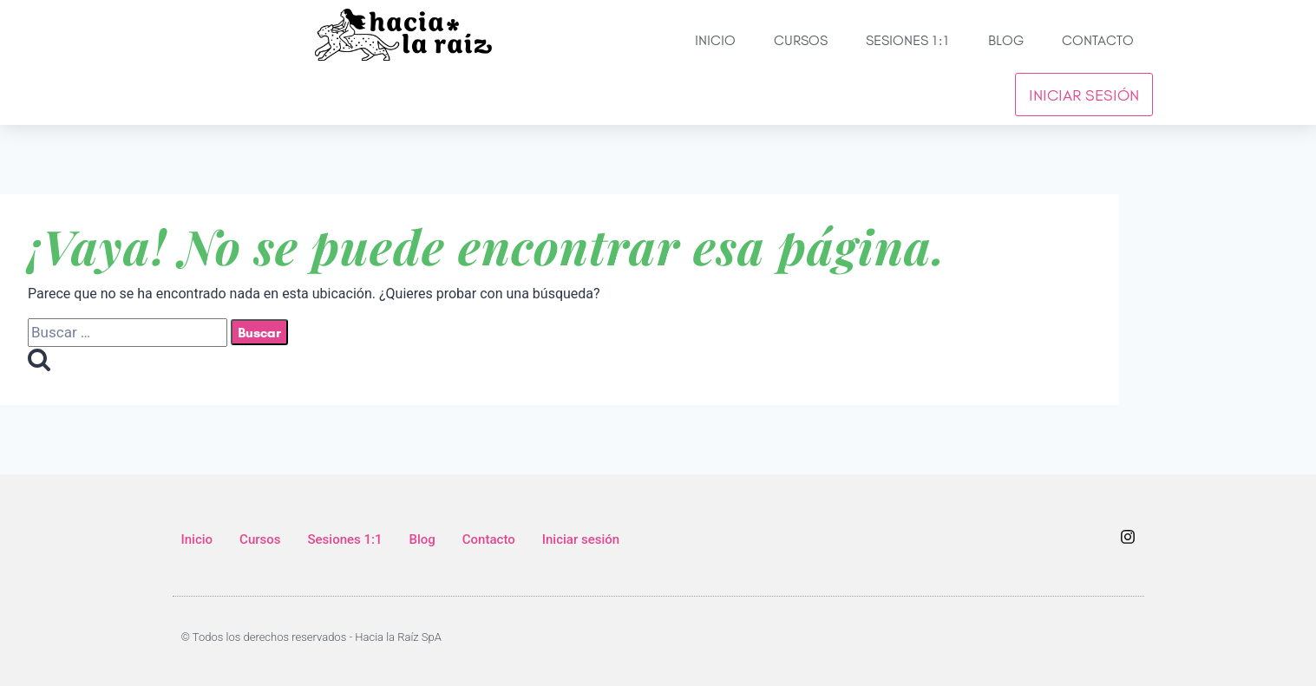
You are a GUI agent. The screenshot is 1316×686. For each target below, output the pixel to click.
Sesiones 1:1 (908, 40)
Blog (1006, 40)
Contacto (1098, 40)
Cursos (801, 40)
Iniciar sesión (1084, 95)
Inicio (715, 40)
